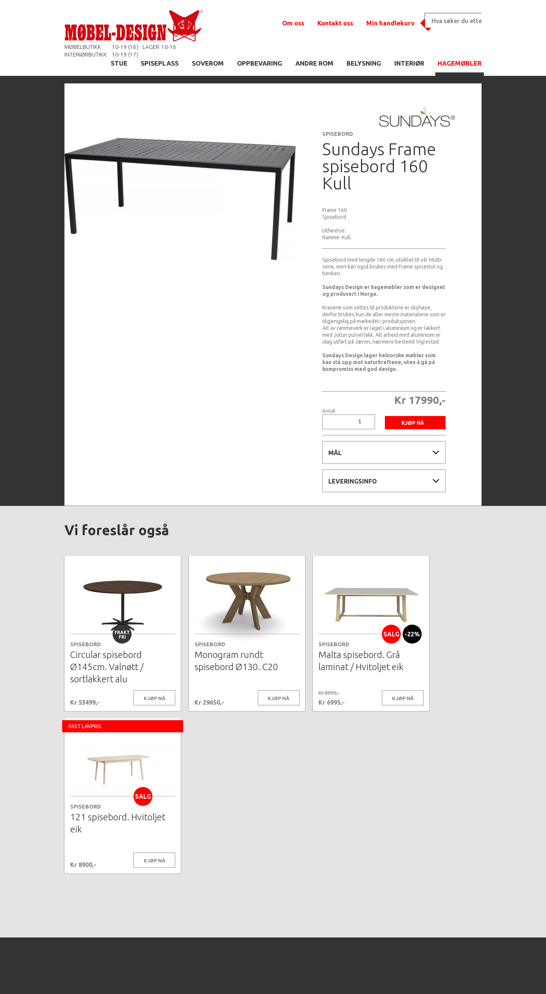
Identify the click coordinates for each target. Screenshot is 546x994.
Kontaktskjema (376, 976)
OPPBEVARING (259, 63)
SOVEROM (208, 63)
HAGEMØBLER (460, 63)
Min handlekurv (390, 23)
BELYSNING (364, 63)
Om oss (293, 23)
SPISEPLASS (160, 63)
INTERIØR (409, 63)
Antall (328, 410)
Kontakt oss (335, 23)
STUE (119, 63)
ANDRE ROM (314, 63)
